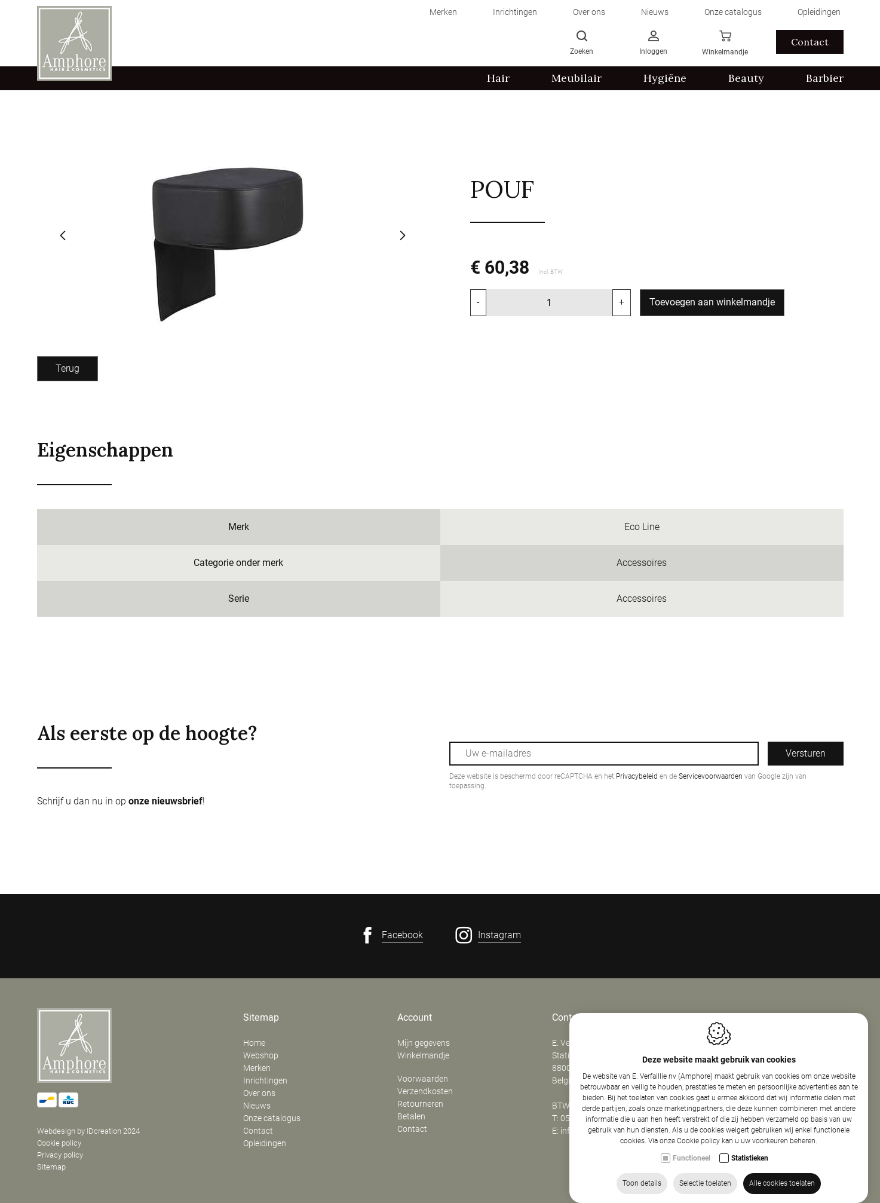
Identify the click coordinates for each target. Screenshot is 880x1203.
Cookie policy (59, 1142)
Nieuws (257, 1105)
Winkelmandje (423, 1055)
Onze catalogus (272, 1118)
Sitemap (51, 1166)
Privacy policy (60, 1154)
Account (414, 1018)
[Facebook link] (391, 935)
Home (254, 1043)
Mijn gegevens (423, 1043)
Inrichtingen (265, 1080)
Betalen (411, 1116)
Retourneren (420, 1104)
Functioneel (691, 1176)
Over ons (259, 1093)
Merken (257, 1068)
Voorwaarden (422, 1078)
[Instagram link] (488, 935)
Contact (258, 1130)
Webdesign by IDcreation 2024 (88, 1131)
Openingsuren (736, 1018)
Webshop (260, 1055)
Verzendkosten (425, 1091)
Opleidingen (264, 1143)
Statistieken (749, 1176)
